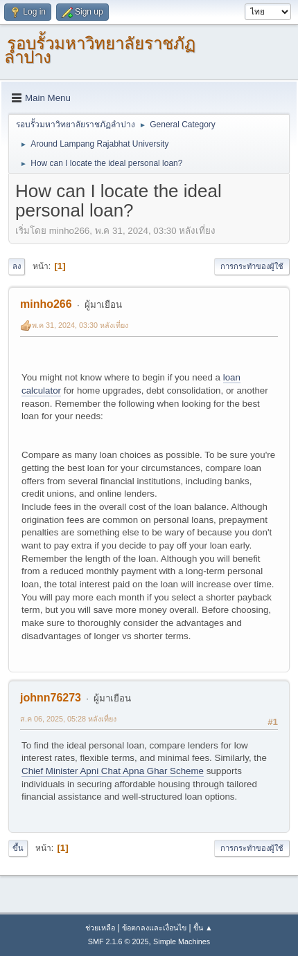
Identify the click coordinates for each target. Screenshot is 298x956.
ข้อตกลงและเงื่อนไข (154, 927)
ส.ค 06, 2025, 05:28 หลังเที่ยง (68, 719)
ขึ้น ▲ (203, 927)
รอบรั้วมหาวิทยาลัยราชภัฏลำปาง (99, 50)
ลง (16, 266)
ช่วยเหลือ (100, 927)
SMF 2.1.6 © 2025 (118, 941)
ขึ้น (18, 848)
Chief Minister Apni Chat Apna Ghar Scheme (112, 771)
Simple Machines (181, 941)
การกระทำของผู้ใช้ (251, 266)
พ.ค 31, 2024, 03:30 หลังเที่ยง (80, 325)
